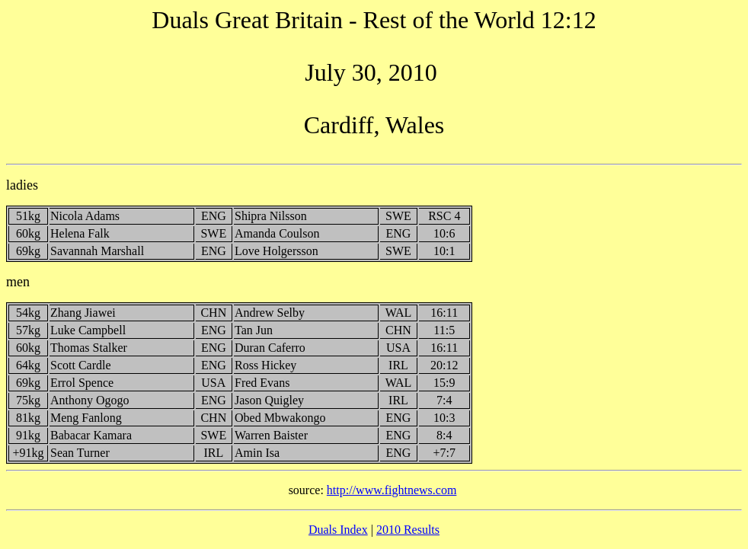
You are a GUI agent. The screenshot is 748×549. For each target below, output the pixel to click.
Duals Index (338, 529)
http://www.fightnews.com (392, 490)
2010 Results (408, 529)
